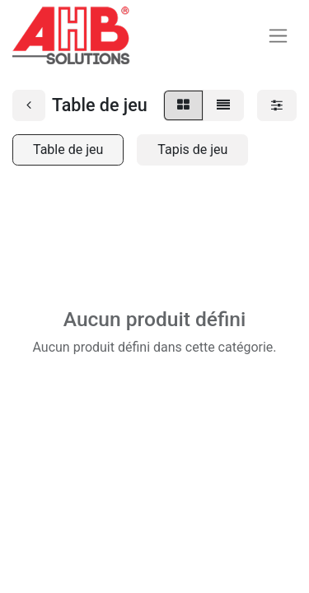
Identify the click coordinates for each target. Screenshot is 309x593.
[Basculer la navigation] (278, 35)
